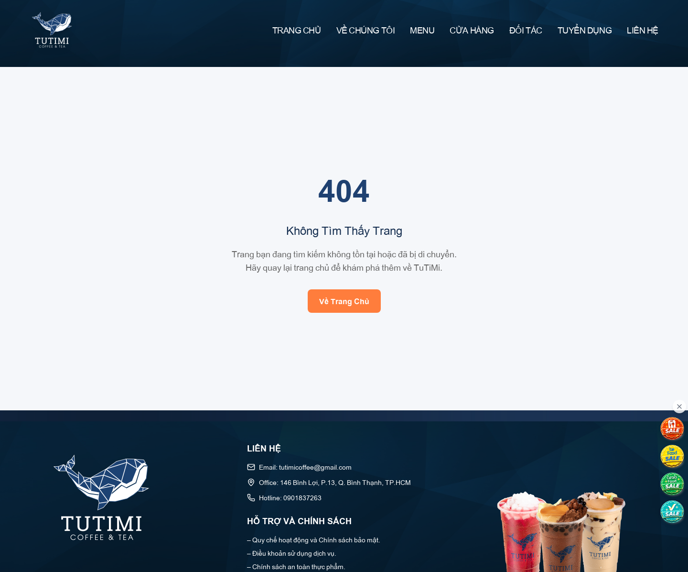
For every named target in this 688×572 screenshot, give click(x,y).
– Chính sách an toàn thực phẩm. (296, 566)
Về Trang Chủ (344, 301)
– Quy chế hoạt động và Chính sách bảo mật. (313, 539)
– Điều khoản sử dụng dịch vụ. (291, 552)
